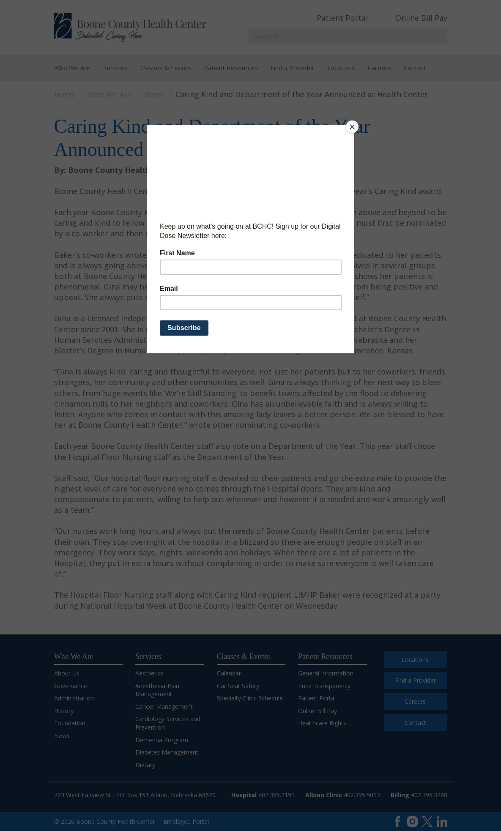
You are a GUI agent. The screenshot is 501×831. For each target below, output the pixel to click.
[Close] (352, 126)
